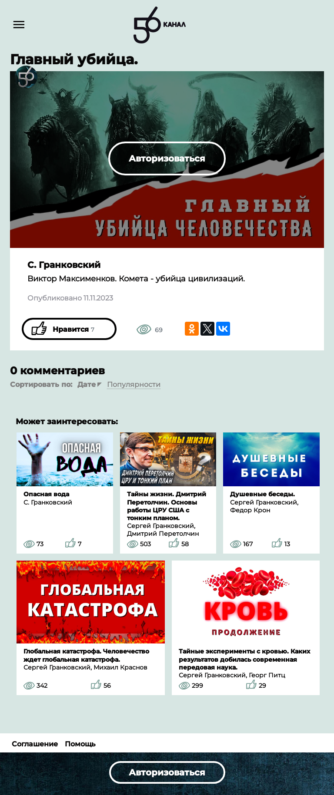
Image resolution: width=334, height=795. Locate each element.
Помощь (80, 744)
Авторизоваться (167, 158)
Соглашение (35, 744)
